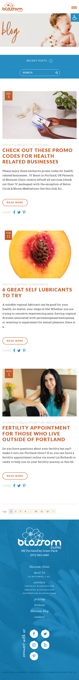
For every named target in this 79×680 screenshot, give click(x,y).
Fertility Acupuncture (39, 586)
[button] (75, 17)
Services (39, 582)
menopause (39, 284)
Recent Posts (39, 60)
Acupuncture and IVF (40, 422)
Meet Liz (39, 573)
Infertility (25, 145)
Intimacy (23, 284)
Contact (39, 617)
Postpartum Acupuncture (39, 593)
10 (36, 511)
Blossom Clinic (39, 567)
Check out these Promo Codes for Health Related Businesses (37, 156)
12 (47, 511)
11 (42, 511)
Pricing (39, 599)
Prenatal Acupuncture (39, 590)
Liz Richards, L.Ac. (39, 576)
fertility (8, 145)
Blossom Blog (39, 611)
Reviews (39, 605)
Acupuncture (12, 422)
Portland (41, 145)
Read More (15, 202)
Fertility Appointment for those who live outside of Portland (36, 433)
